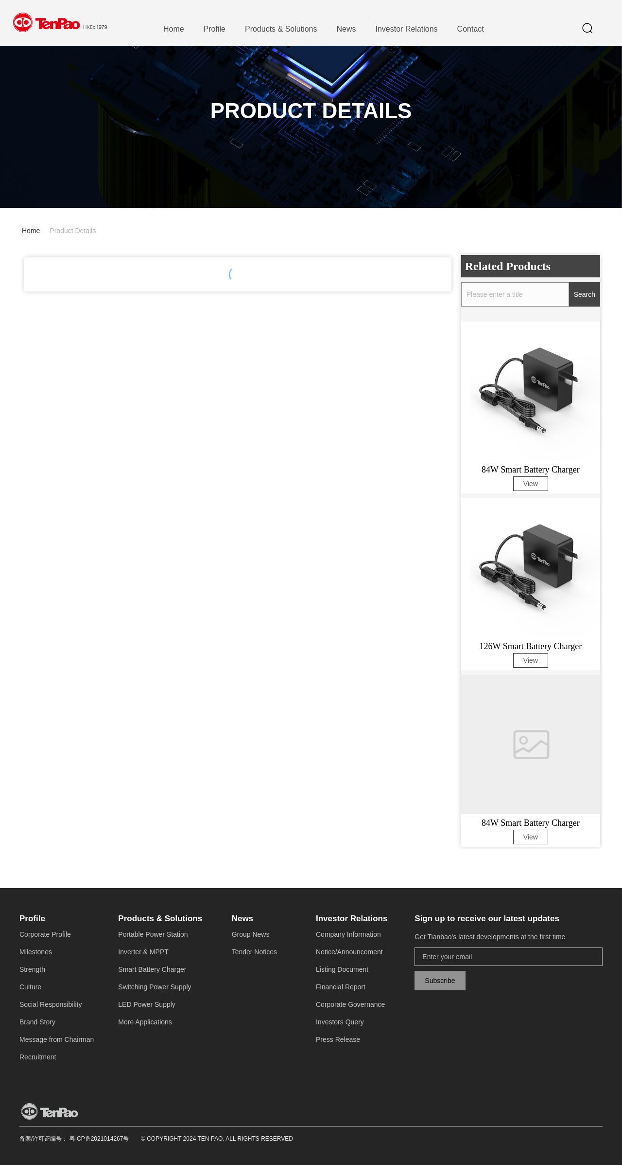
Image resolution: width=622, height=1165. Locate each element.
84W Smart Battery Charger (531, 469)
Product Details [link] (73, 231)
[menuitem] (174, 29)
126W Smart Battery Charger (530, 646)
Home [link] (31, 231)
